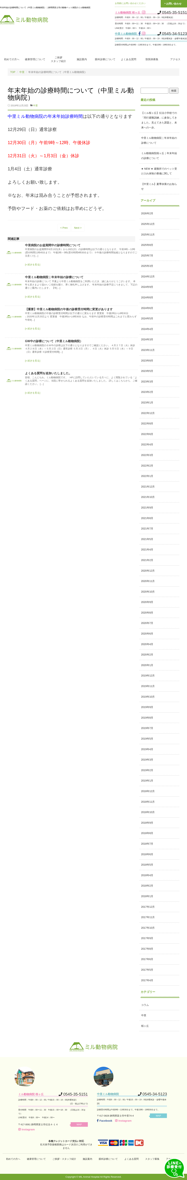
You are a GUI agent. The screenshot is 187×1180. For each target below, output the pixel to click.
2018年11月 (148, 801)
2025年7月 (147, 255)
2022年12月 (148, 412)
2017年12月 (148, 906)
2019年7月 (147, 728)
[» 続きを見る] (32, 264)
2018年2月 (147, 885)
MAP (80, 1124)
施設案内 (82, 59)
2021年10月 (148, 497)
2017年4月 (147, 980)
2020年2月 (147, 654)
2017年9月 (147, 938)
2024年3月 (147, 339)
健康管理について (35, 59)
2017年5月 (147, 969)
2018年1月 (147, 896)
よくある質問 (128, 59)
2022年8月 (147, 423)
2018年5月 (147, 864)
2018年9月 (147, 822)
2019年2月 (147, 770)
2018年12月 (148, 791)
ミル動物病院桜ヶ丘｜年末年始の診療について (159, 156)
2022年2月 (147, 465)
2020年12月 (148, 570)
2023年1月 (147, 402)
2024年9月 (147, 286)
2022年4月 (147, 444)
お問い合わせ (174, 3)
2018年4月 (147, 875)
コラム (145, 1004)
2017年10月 (148, 927)
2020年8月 (147, 612)
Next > (78, 227)
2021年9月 (147, 507)
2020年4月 (147, 644)
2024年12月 (148, 276)
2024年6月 (147, 307)
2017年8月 (147, 948)
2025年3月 (147, 265)
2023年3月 (147, 381)
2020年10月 (148, 591)
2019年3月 (147, 759)
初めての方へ (11, 59)
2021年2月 (147, 559)
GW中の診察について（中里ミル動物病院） (54, 341)
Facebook (104, 1120)
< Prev (64, 227)
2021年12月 (148, 486)
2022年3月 (147, 454)
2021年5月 (147, 538)
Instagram (26, 1129)
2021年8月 (147, 518)
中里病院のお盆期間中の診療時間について (53, 245)
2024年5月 (147, 318)
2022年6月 (147, 433)
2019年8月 (147, 717)
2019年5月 (147, 738)
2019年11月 (148, 685)
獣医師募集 (152, 59)
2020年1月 (147, 664)
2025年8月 (147, 244)
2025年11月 (148, 234)
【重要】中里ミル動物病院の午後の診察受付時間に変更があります (69, 309)
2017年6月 (147, 959)
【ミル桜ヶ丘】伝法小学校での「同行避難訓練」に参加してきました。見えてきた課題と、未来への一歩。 (159, 120)
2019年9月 (147, 707)
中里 (21, 72)
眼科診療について (105, 59)
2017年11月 (148, 917)
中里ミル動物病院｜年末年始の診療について (54, 277)
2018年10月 (148, 812)
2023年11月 (148, 349)
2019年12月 (148, 675)
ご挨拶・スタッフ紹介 (64, 1158)
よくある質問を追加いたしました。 (48, 373)
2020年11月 (148, 581)
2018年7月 (147, 843)
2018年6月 (147, 854)
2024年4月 (147, 328)
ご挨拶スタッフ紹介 (58, 59)
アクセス (175, 59)
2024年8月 (147, 297)
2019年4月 (147, 749)
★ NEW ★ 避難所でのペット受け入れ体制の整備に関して (159, 171)
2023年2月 (147, 391)
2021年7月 (147, 528)
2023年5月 (147, 371)
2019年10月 (148, 696)
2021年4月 (147, 549)
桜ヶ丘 (145, 1025)
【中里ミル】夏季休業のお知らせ (159, 186)
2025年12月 (148, 223)
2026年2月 (147, 213)
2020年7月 (147, 623)
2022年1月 (147, 476)
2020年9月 (147, 602)
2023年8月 (147, 360)
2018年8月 (147, 833)
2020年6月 (147, 633)
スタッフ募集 (152, 1158)
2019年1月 (147, 780)
